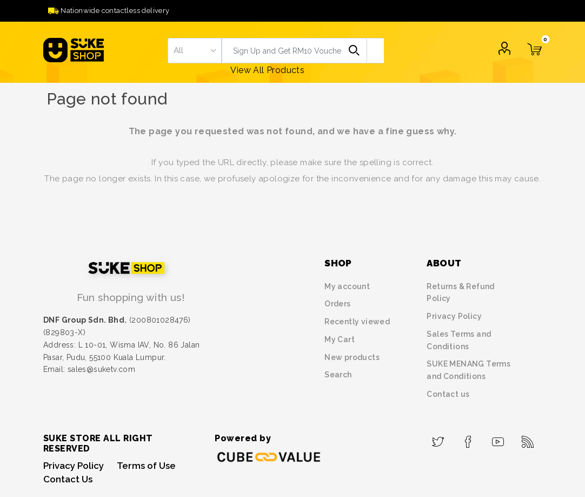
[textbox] (303, 50)
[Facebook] (468, 438)
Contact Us (67, 479)
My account (347, 286)
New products (352, 357)
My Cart (339, 339)
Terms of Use (146, 465)
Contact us (448, 394)
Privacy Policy (454, 316)
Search (354, 50)
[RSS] (528, 438)
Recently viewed (357, 321)
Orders (337, 303)
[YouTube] (498, 438)
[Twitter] (438, 438)
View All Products (267, 70)
